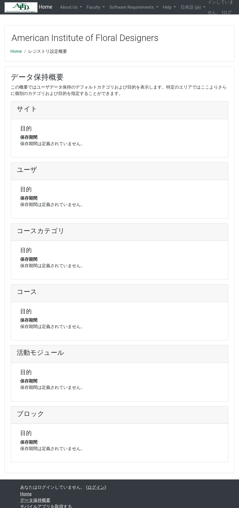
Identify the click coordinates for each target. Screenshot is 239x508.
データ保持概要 (35, 500)
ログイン (96, 487)
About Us (69, 7)
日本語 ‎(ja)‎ (191, 7)
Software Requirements (132, 7)
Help (168, 7)
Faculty (94, 7)
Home (16, 51)
